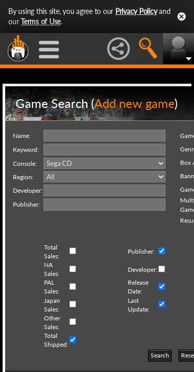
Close (181, 16)
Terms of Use (41, 21)
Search (160, 355)
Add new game (134, 103)
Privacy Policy (136, 11)
